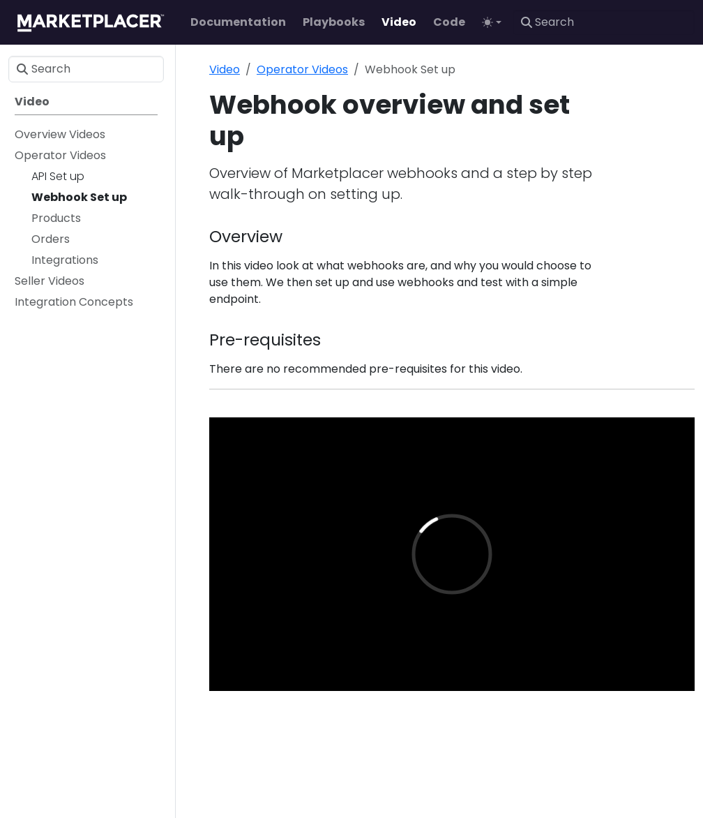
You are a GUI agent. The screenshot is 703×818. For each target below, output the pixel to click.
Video (224, 69)
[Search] (604, 22)
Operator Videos (302, 69)
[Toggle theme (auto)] (491, 22)
